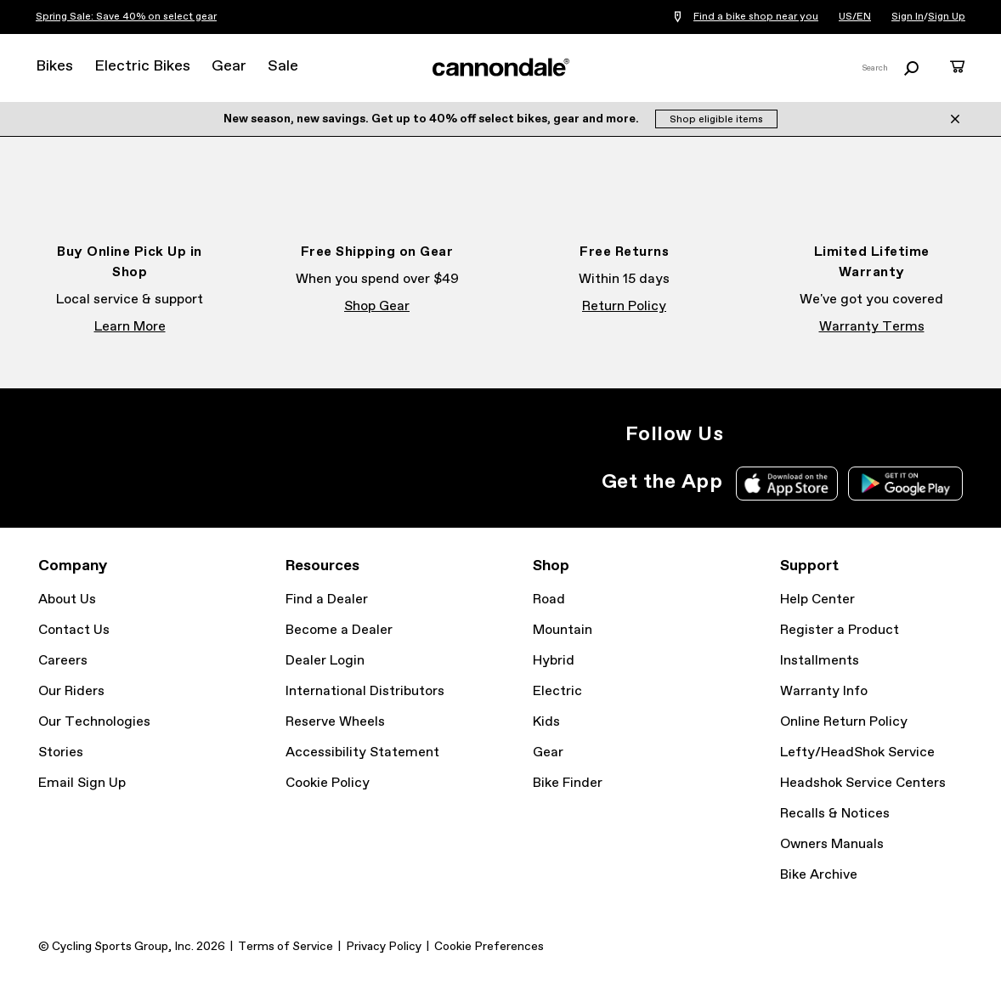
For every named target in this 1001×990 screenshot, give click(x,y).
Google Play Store (905, 484)
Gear (229, 66)
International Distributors (365, 691)
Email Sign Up (82, 783)
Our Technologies (94, 722)
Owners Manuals (832, 844)
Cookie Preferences (489, 946)
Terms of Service (285, 946)
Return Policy (624, 306)
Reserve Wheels (335, 722)
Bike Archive (818, 875)
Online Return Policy (844, 722)
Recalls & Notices (835, 814)
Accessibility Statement (362, 752)
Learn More (130, 327)
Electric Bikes (142, 66)
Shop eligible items (716, 120)
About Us (67, 599)
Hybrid (553, 661)
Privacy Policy (383, 946)
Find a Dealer (327, 599)
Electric (557, 691)
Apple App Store (787, 484)
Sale (283, 66)
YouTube (859, 434)
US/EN (855, 17)
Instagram (747, 434)
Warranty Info (824, 691)
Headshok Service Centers (863, 783)
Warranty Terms (872, 327)
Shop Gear (377, 306)
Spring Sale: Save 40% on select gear (126, 17)
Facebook (784, 434)
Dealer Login (325, 661)
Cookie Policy (328, 783)
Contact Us (74, 630)
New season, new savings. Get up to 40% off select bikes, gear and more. (432, 119)
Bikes (54, 66)
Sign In (907, 17)
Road (549, 599)
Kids (546, 722)
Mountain (562, 630)
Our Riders (71, 691)
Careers (63, 661)
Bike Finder (567, 783)
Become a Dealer (339, 630)
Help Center (817, 599)
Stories (60, 752)
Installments (819, 661)
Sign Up (946, 17)
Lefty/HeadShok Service (857, 752)
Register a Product (839, 630)
